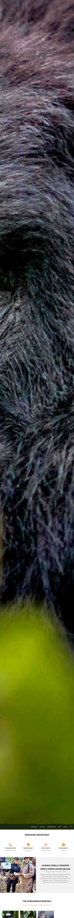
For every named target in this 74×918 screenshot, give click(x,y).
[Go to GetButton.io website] (3, 916)
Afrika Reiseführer (52, 826)
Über (59, 826)
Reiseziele (42, 826)
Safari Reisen (34, 826)
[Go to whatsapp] (2, 914)
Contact (65, 826)
